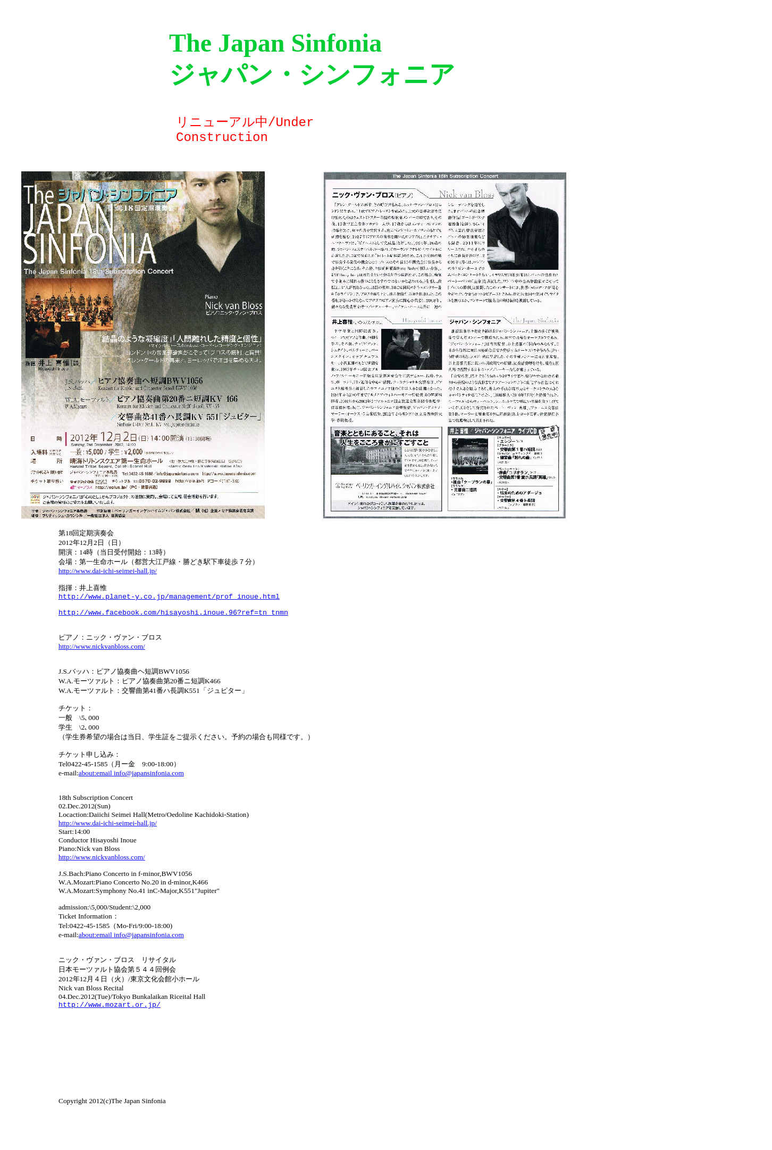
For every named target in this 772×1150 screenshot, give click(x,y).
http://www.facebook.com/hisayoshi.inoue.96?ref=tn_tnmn (173, 618)
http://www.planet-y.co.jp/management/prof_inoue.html (169, 599)
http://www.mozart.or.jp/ (109, 1031)
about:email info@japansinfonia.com (131, 957)
